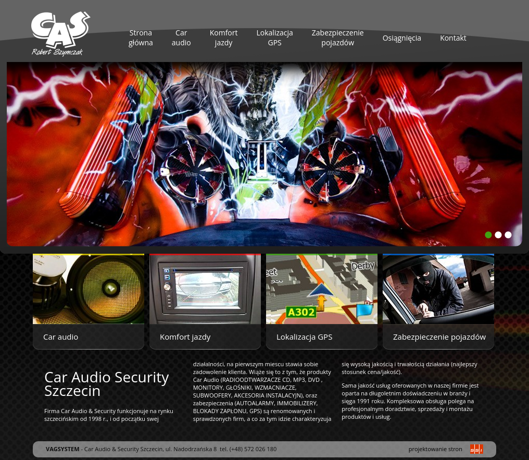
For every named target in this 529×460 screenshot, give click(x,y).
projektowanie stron (435, 449)
